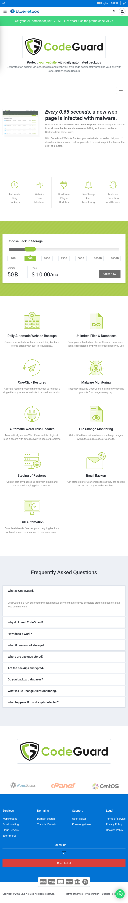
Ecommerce (9, 835)
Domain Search (46, 818)
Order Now (109, 273)
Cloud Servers (10, 830)
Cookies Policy (114, 830)
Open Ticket (79, 818)
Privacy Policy (114, 824)
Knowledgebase (81, 824)
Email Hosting (10, 824)
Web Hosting (9, 818)
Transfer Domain (46, 824)
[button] (5, 11)
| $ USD (107, 3)
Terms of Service (116, 818)
